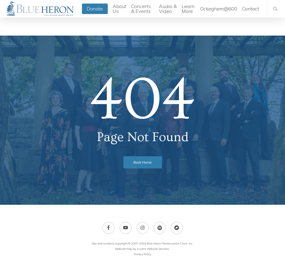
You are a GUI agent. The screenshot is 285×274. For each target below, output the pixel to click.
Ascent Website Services (153, 249)
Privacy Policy (142, 254)
